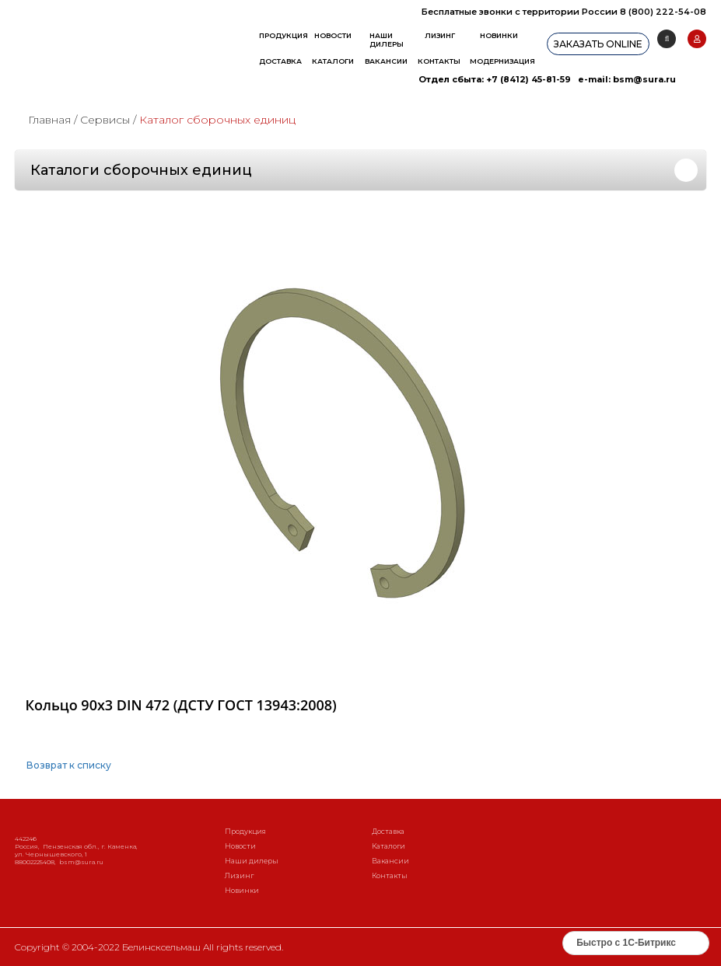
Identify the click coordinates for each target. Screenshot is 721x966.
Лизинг (440, 35)
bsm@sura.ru (644, 79)
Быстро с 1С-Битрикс (626, 942)
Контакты (439, 61)
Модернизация (502, 61)
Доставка (280, 61)
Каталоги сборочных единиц (141, 170)
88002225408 (34, 862)
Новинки (499, 35)
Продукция (283, 35)
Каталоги (333, 61)
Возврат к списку (68, 765)
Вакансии (386, 61)
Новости (333, 35)
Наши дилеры (386, 39)
